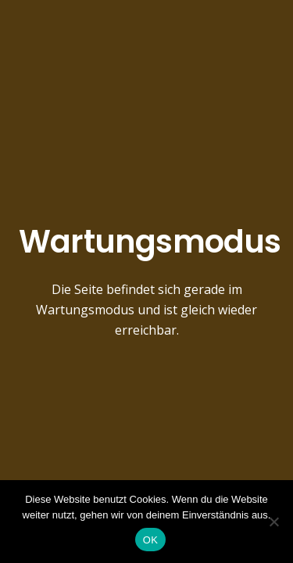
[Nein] (273, 521)
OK (150, 540)
